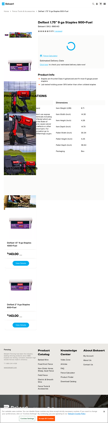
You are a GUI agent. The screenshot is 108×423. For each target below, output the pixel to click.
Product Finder (67, 377)
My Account (88, 356)
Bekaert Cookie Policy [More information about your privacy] (76, 414)
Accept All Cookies (46, 418)
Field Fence (43, 375)
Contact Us (88, 365)
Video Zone (65, 360)
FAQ (62, 368)
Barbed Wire (43, 360)
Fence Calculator (50, 56)
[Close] (104, 411)
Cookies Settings (27, 418)
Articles (64, 364)
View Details (21, 263)
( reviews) (58, 31)
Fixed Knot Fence (45, 364)
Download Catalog (68, 381)
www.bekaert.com (10, 367)
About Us (87, 360)
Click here (44, 65)
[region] (54, 415)
